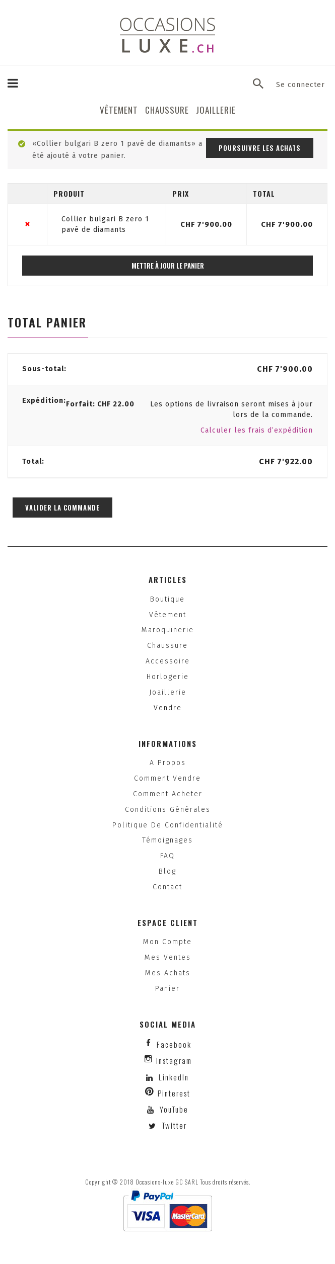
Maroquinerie (168, 630)
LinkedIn (174, 1076)
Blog (167, 871)
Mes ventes (168, 957)
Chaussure (167, 110)
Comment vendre (167, 778)
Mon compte (167, 942)
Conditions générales (168, 809)
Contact (167, 887)
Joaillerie (216, 110)
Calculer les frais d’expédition (256, 430)
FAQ (167, 856)
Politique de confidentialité (167, 825)
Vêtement (119, 110)
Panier (167, 988)
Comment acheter (168, 794)
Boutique (167, 599)
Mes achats (167, 973)
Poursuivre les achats (260, 148)
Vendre (168, 708)
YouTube (172, 1109)
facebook (174, 1044)
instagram (174, 1060)
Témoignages (167, 840)
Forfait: (100, 404)
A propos (168, 763)
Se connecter (300, 84)
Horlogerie (168, 676)
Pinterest (174, 1093)
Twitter (173, 1125)
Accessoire (168, 661)
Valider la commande (62, 507)
